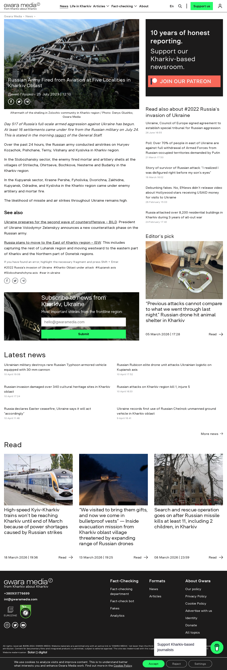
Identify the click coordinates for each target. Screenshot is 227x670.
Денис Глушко (21, 94)
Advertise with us (198, 610)
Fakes (114, 608)
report (60, 135)
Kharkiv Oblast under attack (75, 267)
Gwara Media (13, 16)
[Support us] (202, 6)
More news (212, 433)
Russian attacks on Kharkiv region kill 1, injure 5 (154, 386)
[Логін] (220, 5)
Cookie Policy (195, 603)
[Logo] (22, 5)
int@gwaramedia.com (20, 599)
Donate (191, 625)
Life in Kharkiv (80, 6)
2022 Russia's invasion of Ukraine (29, 267)
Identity (191, 617)
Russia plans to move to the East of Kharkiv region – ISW (52, 242)
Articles (99, 6)
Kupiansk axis (106, 267)
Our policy (193, 589)
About (143, 6)
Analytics (117, 615)
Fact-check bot (122, 601)
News (64, 6)
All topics (192, 632)
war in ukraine (50, 272)
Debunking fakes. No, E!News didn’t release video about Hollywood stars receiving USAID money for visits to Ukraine (184, 192)
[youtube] (23, 625)
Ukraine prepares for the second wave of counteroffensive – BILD (60, 222)
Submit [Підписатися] (83, 334)
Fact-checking (122, 6)
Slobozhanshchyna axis (22, 272)
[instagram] (7, 625)
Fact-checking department (121, 591)
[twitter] (15, 625)
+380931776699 (17, 593)
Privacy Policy (196, 596)
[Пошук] (180, 5)
